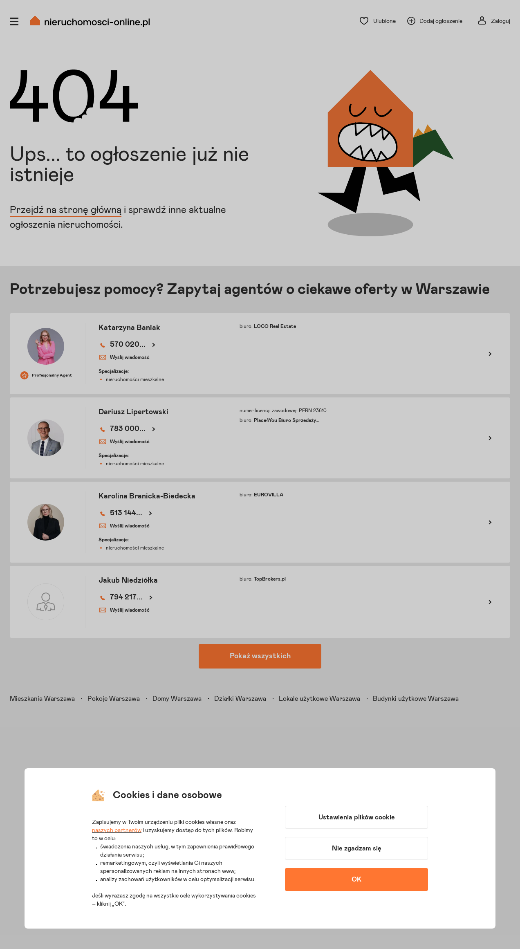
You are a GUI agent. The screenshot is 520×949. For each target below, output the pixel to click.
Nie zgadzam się (356, 848)
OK (356, 879)
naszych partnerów (116, 830)
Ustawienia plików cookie (356, 817)
